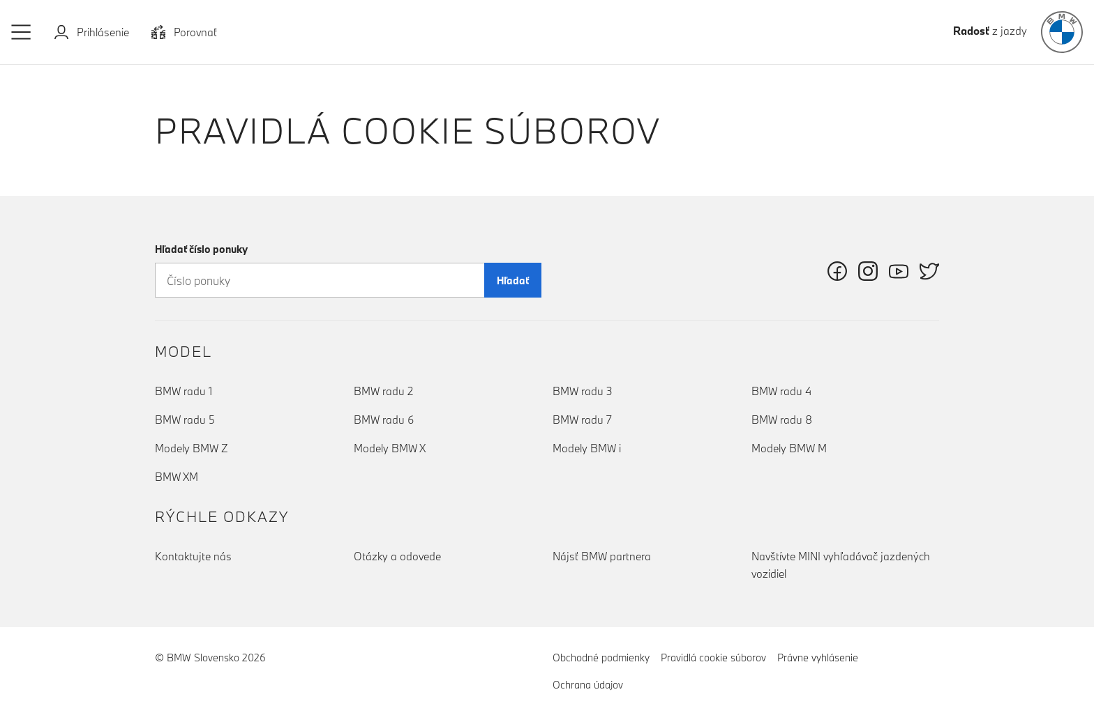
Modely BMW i (587, 448)
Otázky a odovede (397, 556)
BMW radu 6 (384, 419)
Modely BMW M (789, 448)
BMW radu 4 (781, 391)
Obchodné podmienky (601, 657)
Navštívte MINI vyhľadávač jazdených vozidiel (840, 565)
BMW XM (176, 477)
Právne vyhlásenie (817, 657)
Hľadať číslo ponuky (201, 249)
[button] (21, 32)
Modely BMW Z (191, 448)
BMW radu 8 (781, 419)
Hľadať (513, 280)
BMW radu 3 (583, 391)
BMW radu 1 (183, 391)
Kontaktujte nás (193, 556)
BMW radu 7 (582, 419)
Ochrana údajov (588, 684)
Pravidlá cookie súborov (713, 656)
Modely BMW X (390, 448)
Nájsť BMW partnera (602, 556)
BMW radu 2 (383, 391)
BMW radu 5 (185, 419)
